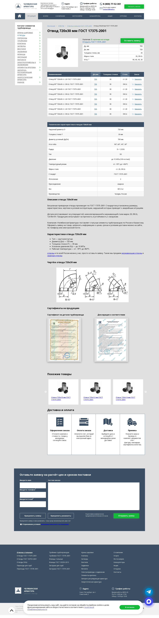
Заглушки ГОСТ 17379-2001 (59, 572)
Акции (110, 16)
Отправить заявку (126, 517)
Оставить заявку (132, 40)
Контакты (137, 16)
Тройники (22, 41)
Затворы (21, 46)
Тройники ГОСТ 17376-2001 (59, 559)
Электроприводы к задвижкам (26, 63)
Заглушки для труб (56, 568)
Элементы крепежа (26, 67)
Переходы (22, 38)
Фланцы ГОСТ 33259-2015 (59, 565)
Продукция (31, 16)
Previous (45, 392)
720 (95, 79)
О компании (60, 16)
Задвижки (22, 51)
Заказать (138, 79)
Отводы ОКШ (22, 565)
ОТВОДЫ (21, 35)
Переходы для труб (24, 568)
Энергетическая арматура (25, 78)
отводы (50, 253)
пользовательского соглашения (55, 526)
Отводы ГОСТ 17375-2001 (27, 559)
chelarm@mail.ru (109, 9)
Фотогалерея (77, 16)
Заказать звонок (134, 7)
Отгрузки (123, 16)
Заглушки (22, 57)
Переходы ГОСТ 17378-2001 (27, 572)
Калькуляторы (95, 16)
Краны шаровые (25, 32)
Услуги (45, 16)
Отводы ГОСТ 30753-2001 (27, 562)
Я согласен (129, 607)
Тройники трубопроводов (59, 555)
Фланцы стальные (56, 562)
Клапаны (21, 43)
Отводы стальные (25, 555)
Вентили (21, 49)
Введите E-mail (26, 500)
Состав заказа (54, 482)
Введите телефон (28, 491)
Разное (20, 82)
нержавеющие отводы (132, 253)
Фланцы (21, 54)
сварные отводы (54, 255)
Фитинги (21, 60)
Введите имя (25, 482)
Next (146, 392)
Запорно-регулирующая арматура (24, 72)
